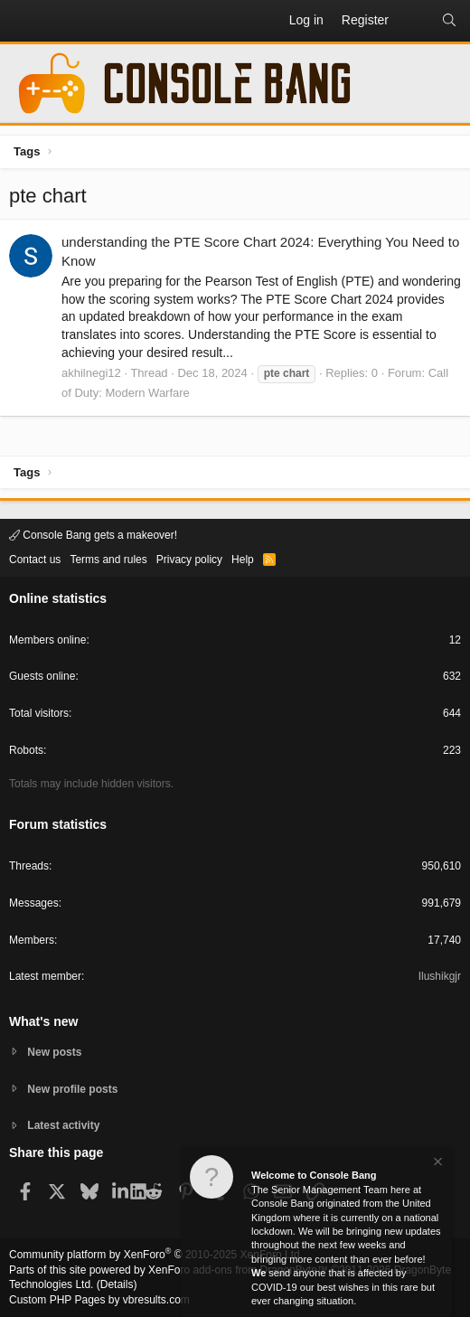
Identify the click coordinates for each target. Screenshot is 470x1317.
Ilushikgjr (439, 976)
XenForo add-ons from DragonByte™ (238, 1270)
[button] (23, 21)
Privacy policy (189, 559)
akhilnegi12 (91, 373)
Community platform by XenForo (156, 1254)
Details (117, 1284)
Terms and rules (108, 559)
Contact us (35, 559)
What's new (43, 1021)
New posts (54, 1052)
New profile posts (72, 1089)
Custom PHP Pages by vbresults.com (99, 1299)
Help (242, 559)
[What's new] (415, 21)
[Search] (449, 21)
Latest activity (63, 1125)
